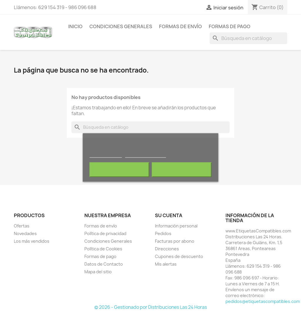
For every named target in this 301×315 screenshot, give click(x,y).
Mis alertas (166, 264)
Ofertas (21, 226)
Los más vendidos (31, 241)
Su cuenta (168, 215)
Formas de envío (180, 26)
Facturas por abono (174, 241)
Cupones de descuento (179, 256)
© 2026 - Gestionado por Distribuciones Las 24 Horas (150, 307)
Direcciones (167, 249)
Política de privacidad (105, 233)
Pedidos (163, 233)
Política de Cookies (103, 249)
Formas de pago (229, 26)
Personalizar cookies (145, 155)
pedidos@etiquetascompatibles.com (262, 301)
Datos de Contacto (103, 264)
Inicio (75, 26)
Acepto (182, 170)
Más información (106, 155)
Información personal (176, 226)
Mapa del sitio (98, 271)
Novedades (25, 233)
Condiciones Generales (120, 26)
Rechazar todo (119, 170)
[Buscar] (248, 38)
